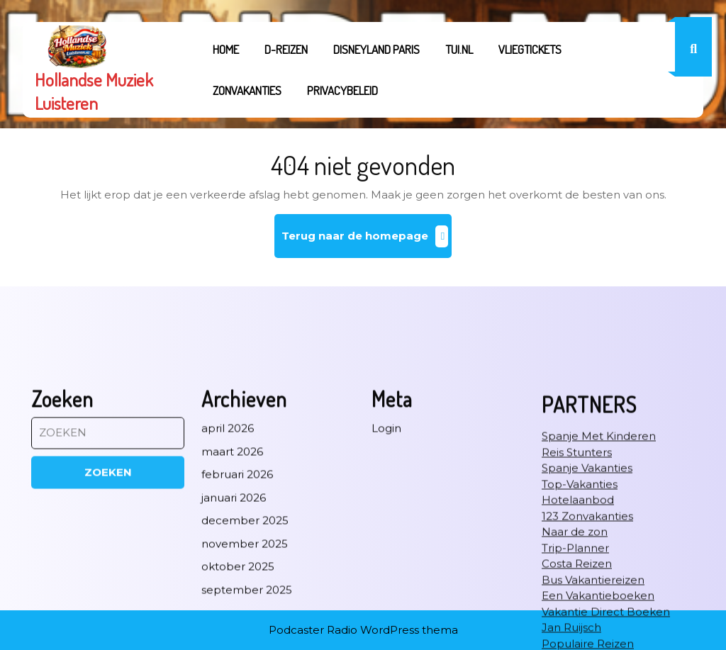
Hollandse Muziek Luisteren (94, 91)
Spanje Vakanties (587, 594)
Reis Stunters (577, 578)
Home (226, 49)
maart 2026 (232, 578)
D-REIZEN (286, 49)
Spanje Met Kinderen (599, 562)
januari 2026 (233, 624)
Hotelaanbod (578, 626)
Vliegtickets (530, 49)
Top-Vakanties (580, 610)
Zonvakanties (247, 90)
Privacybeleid (342, 90)
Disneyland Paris (376, 49)
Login (386, 554)
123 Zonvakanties (587, 642)
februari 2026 (237, 600)
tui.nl (459, 49)
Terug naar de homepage (366, 241)
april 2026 (227, 554)
